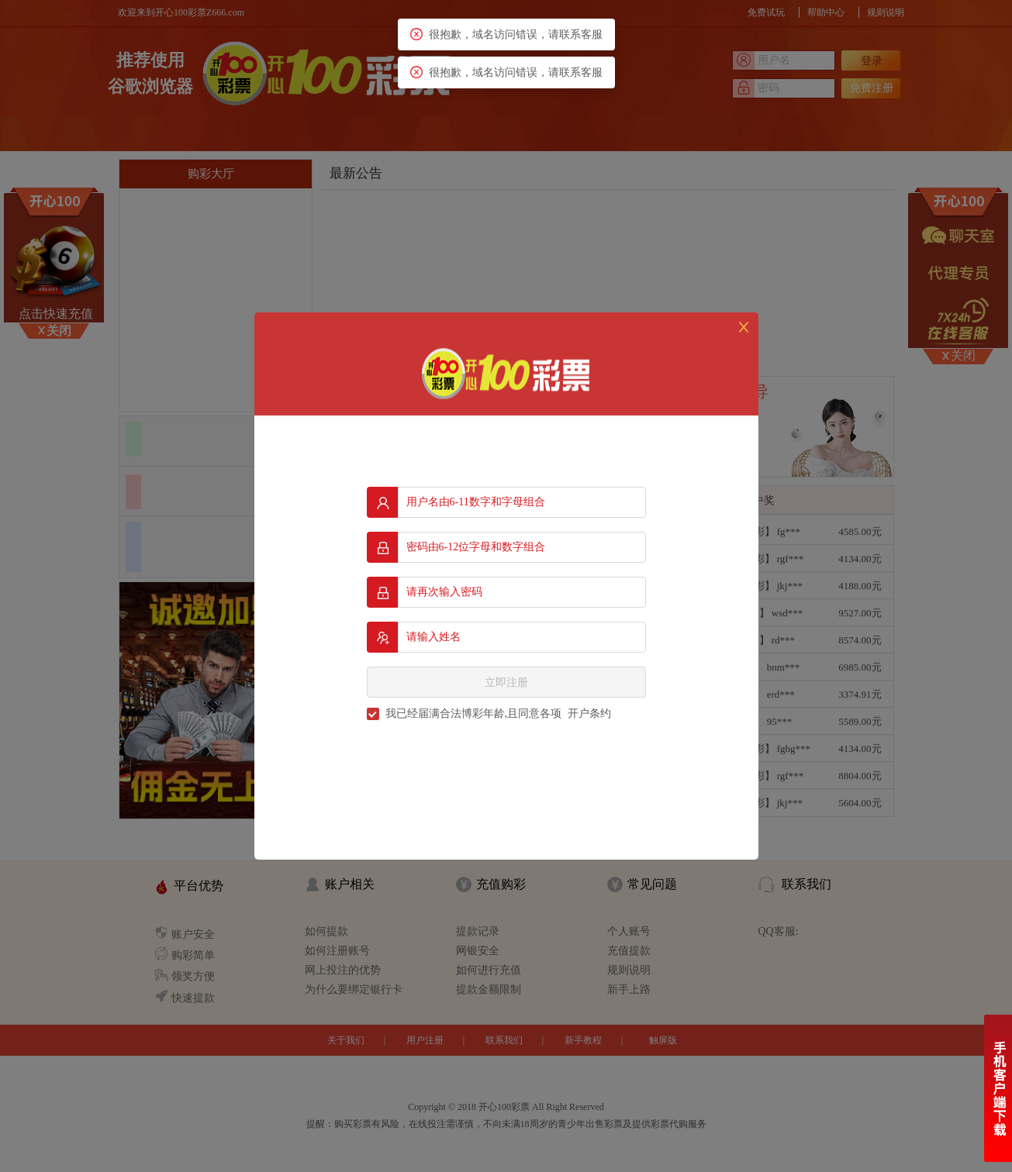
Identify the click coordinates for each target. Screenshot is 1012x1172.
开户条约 (589, 713)
